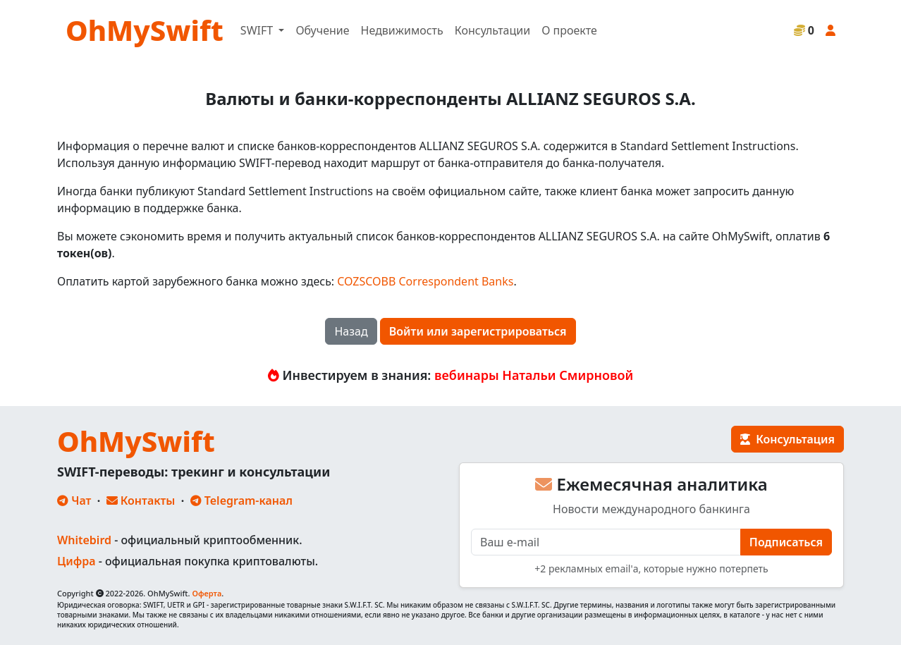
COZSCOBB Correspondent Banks (425, 281)
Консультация (787, 439)
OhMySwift (144, 30)
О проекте (569, 30)
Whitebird (84, 540)
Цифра (76, 561)
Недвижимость (402, 30)
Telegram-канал (241, 500)
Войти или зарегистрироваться (478, 331)
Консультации (492, 30)
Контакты (141, 500)
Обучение (322, 30)
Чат (74, 500)
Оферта (206, 593)
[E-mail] (606, 542)
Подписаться (786, 542)
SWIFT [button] (258, 30)
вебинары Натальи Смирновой (533, 375)
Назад (350, 331)
